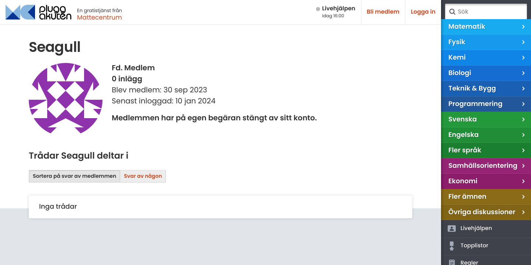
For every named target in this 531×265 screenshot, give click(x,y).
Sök (452, 11)
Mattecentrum (99, 17)
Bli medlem (383, 12)
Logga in (423, 12)
